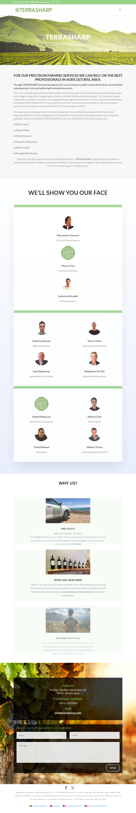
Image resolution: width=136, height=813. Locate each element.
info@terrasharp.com (68, 713)
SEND (113, 768)
